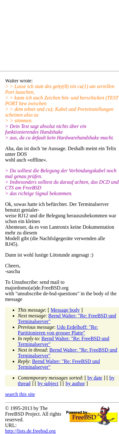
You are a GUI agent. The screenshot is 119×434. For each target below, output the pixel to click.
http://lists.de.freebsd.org (30, 431)
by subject (48, 383)
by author (75, 383)
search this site (20, 394)
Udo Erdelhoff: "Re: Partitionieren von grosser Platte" (58, 329)
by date (95, 377)
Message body (65, 310)
